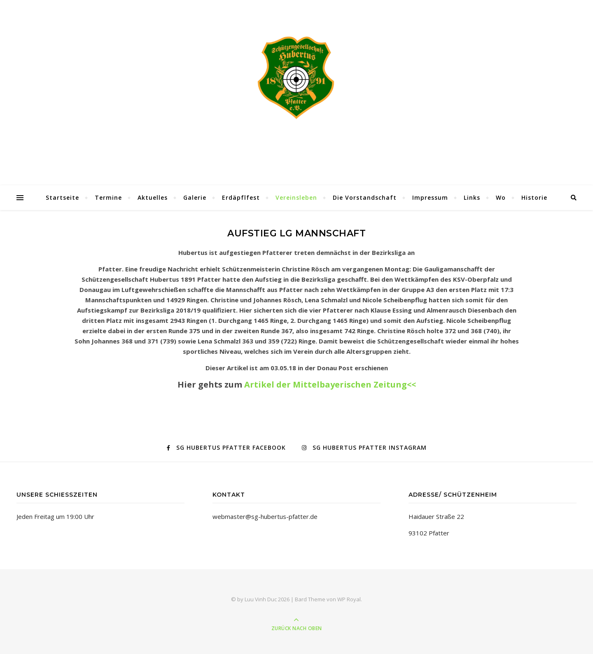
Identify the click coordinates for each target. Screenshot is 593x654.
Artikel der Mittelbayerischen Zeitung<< (330, 384)
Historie (534, 197)
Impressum (430, 197)
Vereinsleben (296, 197)
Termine (108, 197)
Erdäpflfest (241, 197)
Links (472, 197)
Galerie (194, 197)
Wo (501, 197)
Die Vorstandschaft (365, 197)
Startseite (62, 197)
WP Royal (349, 599)
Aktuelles (153, 197)
